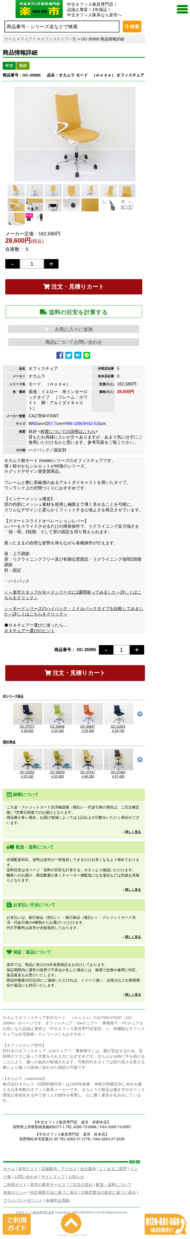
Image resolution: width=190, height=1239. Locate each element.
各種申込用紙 (58, 1200)
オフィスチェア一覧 (58, 39)
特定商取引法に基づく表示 (53, 1192)
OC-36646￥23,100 (57, 727)
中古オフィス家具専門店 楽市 (35, 1212)
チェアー (28, 39)
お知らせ (76, 1176)
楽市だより (28, 1168)
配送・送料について (113, 1184)
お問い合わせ (26, 1176)
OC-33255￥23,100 (27, 772)
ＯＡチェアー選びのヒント (29, 630)
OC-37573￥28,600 (27, 727)
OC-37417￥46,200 (88, 772)
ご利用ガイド (15, 1184)
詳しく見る (133, 832)
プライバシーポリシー (23, 1200)
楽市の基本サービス (48, 1184)
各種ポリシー (15, 1192)
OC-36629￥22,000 (57, 772)
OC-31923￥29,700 (118, 727)
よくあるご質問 (113, 1168)
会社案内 (88, 1168)
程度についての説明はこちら (68, 431)
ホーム (10, 39)
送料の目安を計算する (74, 312)
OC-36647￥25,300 (88, 727)
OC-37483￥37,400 (118, 772)
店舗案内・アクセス (59, 1168)
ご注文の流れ (80, 1184)
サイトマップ (53, 1176)
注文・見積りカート (73, 286)
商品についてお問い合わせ (73, 342)
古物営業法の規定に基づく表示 (108, 1192)
